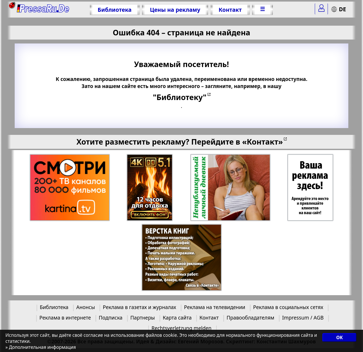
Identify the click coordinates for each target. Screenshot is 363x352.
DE (338, 9)
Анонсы (85, 307)
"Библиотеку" (179, 97)
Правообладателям (250, 317)
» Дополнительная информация (41, 347)
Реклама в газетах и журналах (139, 307)
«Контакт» (262, 141)
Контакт (230, 9)
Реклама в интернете (65, 317)
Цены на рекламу (175, 9)
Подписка (110, 317)
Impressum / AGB (302, 317)
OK (339, 337)
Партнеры (142, 317)
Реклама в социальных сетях (288, 307)
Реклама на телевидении (214, 307)
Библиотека (115, 9)
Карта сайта (177, 317)
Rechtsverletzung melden (181, 328)
